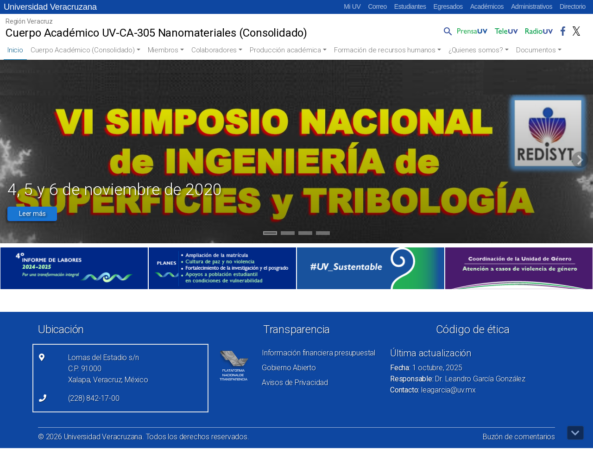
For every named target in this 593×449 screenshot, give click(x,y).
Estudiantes (410, 6)
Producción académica (285, 50)
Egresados (448, 6)
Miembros (163, 50)
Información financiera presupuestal (318, 352)
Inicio (15, 50)
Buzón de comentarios (519, 436)
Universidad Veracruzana (50, 7)
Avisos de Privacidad (295, 382)
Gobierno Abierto (289, 367)
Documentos (536, 50)
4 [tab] (323, 234)
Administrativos (531, 6)
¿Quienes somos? (475, 50)
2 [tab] (288, 234)
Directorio (573, 6)
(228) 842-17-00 (94, 398)
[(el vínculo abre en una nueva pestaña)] (74, 268)
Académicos (487, 6)
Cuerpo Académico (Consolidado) (83, 50)
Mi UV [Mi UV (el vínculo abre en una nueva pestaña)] (352, 6)
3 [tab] (305, 234)
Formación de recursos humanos (384, 50)
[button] (446, 31)
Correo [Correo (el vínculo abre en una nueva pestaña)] (377, 6)
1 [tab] (270, 234)
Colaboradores (214, 50)
